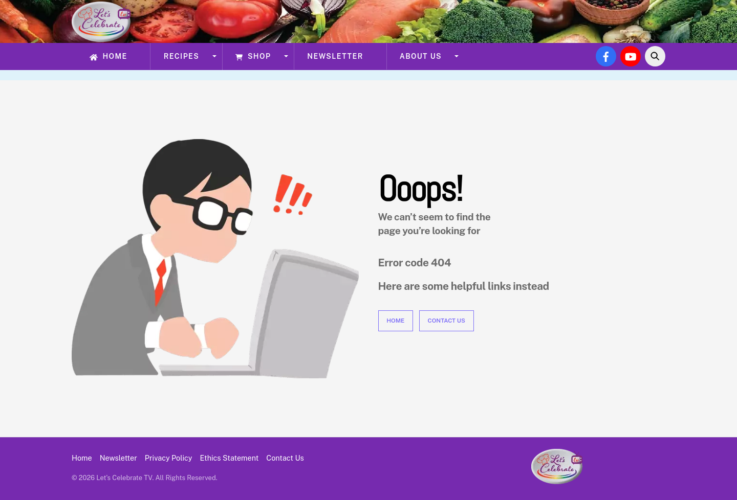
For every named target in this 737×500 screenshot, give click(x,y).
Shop (253, 56)
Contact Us (446, 320)
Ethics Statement (229, 457)
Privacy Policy (168, 457)
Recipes (182, 56)
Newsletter (335, 56)
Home (108, 56)
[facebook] (606, 55)
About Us (421, 56)
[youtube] (630, 55)
